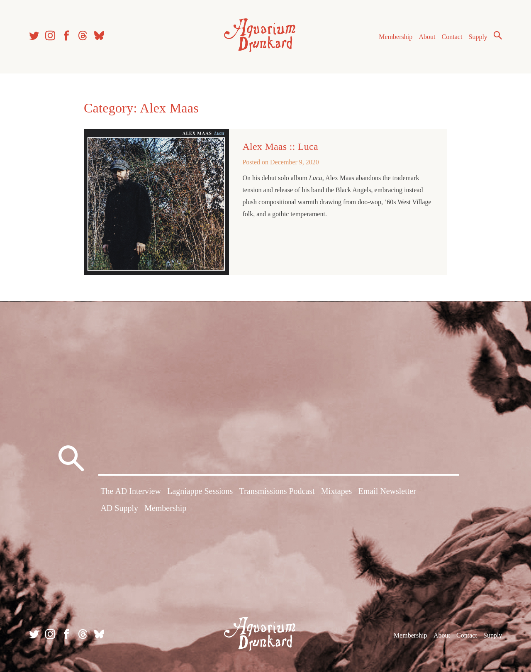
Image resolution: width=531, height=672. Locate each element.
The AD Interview (130, 491)
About (427, 36)
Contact (452, 36)
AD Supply (119, 508)
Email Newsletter (387, 491)
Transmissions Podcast (277, 491)
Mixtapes (336, 491)
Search (498, 35)
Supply (478, 36)
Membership (395, 36)
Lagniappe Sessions (200, 491)
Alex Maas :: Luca (280, 146)
